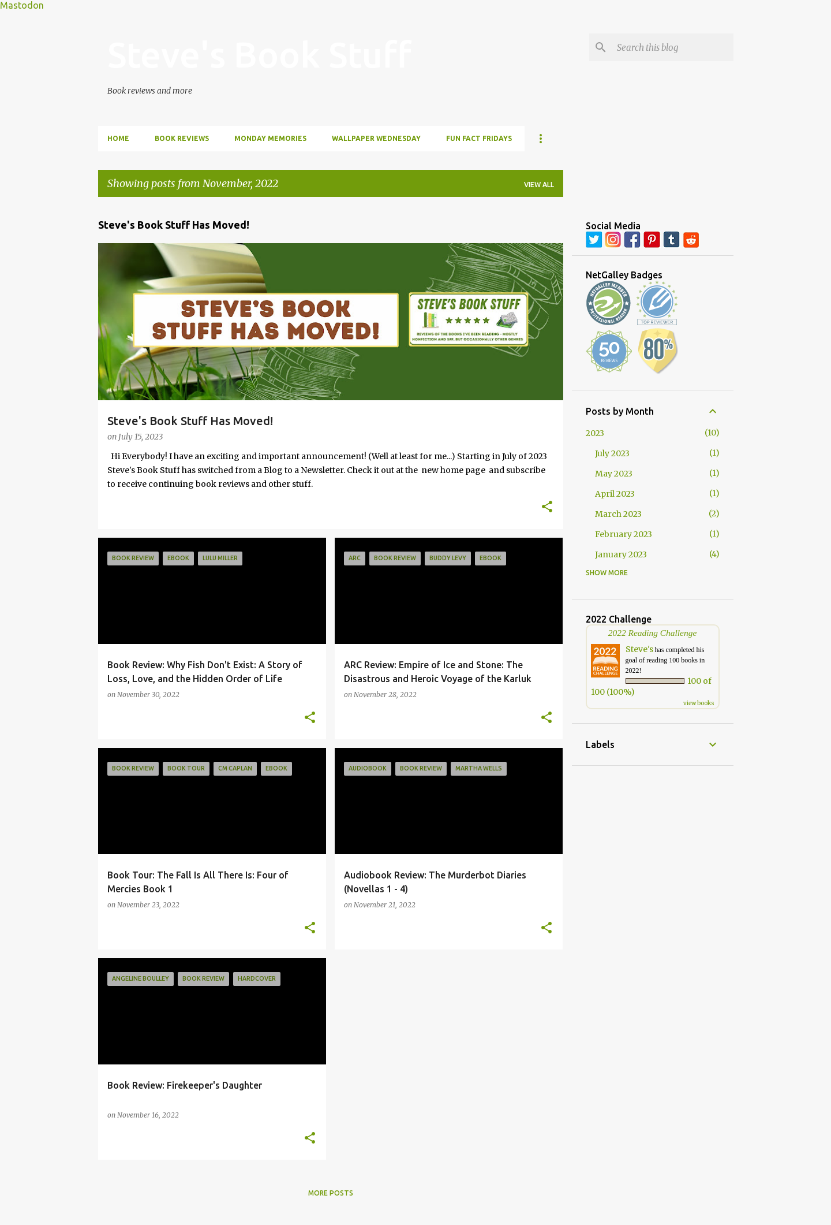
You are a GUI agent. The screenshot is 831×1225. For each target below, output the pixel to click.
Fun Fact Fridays (479, 138)
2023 (595, 433)
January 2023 (621, 554)
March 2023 (618, 514)
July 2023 (612, 453)
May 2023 (613, 473)
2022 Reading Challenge (652, 633)
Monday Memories (270, 138)
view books (698, 703)
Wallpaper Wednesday (376, 138)
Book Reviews (182, 138)
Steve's (639, 649)
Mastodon (22, 5)
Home (118, 138)
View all (539, 184)
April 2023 (615, 494)
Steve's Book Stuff (259, 54)
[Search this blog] (672, 47)
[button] (547, 508)
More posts (330, 1193)
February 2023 (623, 534)
